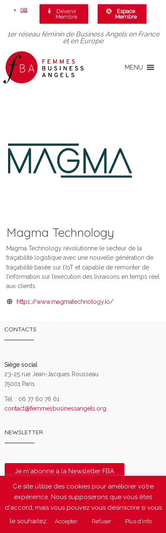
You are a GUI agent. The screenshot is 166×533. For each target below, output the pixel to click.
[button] (134, 67)
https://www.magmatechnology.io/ (65, 301)
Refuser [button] (101, 521)
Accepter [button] (66, 521)
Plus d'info (138, 521)
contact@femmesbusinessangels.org (55, 408)
